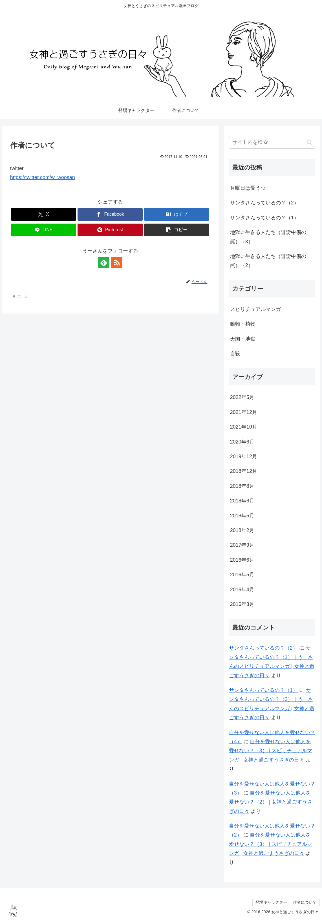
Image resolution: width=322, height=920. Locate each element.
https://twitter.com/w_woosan (42, 177)
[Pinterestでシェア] (110, 230)
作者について (305, 902)
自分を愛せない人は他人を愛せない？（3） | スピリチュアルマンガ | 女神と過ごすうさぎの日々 (270, 751)
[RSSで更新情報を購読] (116, 262)
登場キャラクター (271, 902)
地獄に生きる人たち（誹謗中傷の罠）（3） (268, 237)
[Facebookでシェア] (110, 214)
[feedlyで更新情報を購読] (103, 262)
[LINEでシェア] (43, 230)
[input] (272, 142)
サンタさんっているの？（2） (264, 203)
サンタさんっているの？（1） (264, 217)
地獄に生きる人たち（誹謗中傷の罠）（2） (268, 260)
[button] (176, 230)
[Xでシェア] (43, 214)
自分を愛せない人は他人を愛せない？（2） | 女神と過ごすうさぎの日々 (270, 802)
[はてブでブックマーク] (176, 214)
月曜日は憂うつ (248, 188)
